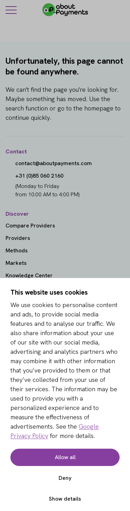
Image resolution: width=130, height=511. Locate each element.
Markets (16, 263)
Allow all (65, 457)
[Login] (120, 9)
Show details (65, 498)
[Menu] (11, 10)
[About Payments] (65, 10)
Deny (65, 478)
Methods (17, 250)
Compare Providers (30, 225)
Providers (18, 238)
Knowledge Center (29, 275)
